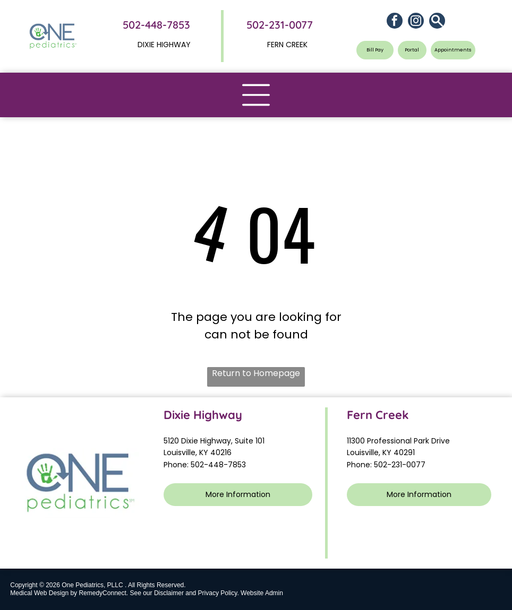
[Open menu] (256, 95)
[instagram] (416, 22)
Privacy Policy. (218, 593)
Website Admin (262, 593)
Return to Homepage (256, 373)
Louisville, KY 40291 (381, 452)
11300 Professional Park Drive (398, 440)
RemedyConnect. (103, 593)
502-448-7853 (156, 24)
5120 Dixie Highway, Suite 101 (215, 440)
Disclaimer (169, 593)
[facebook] (395, 22)
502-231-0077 (279, 24)
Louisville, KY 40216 (198, 452)
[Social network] (437, 22)
